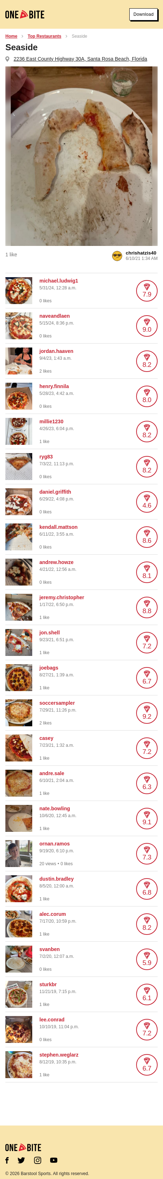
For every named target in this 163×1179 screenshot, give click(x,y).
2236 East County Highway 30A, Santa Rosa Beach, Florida (80, 59)
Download (143, 14)
